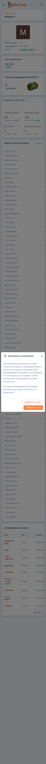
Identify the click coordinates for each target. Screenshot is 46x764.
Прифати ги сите (33, 407)
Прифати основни (32, 402)
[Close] (42, 356)
